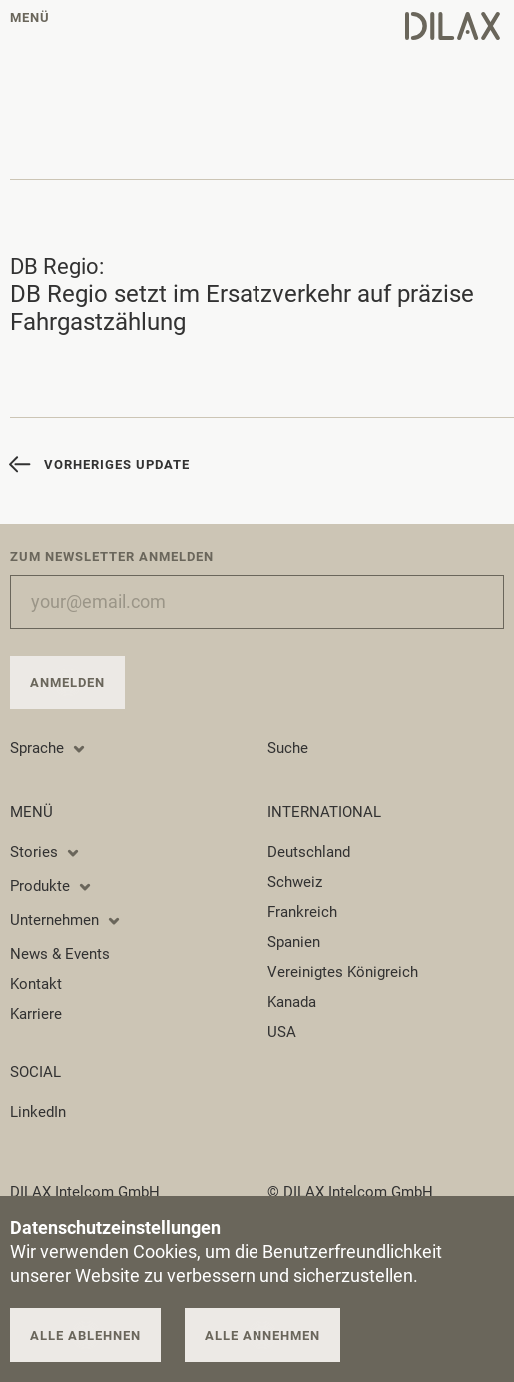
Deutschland (308, 852)
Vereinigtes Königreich (342, 972)
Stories (45, 852)
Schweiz (294, 882)
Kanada (291, 1002)
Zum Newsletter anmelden (112, 556)
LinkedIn (38, 1112)
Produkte (51, 886)
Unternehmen (66, 920)
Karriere (36, 1014)
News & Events (60, 954)
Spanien (293, 942)
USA (281, 1032)
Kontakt (36, 984)
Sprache (48, 748)
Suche (287, 748)
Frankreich (302, 912)
